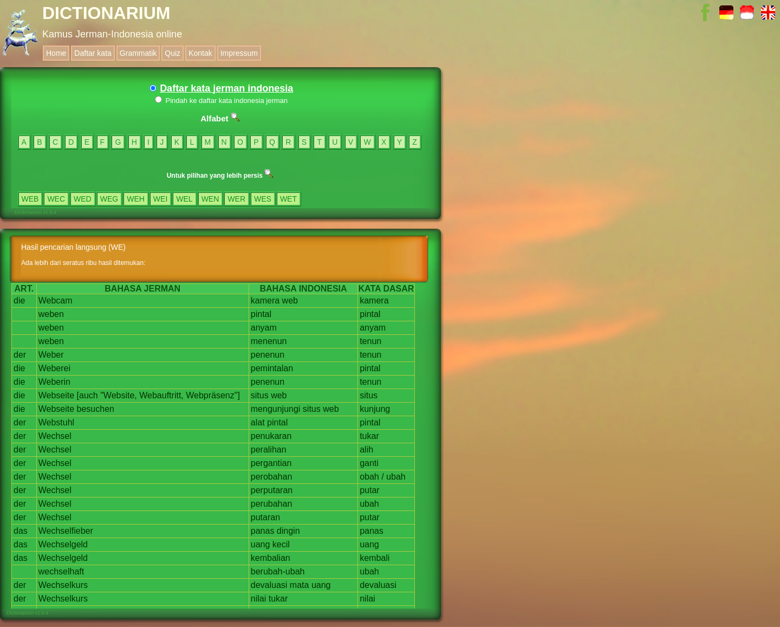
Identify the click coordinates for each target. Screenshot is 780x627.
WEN (210, 199)
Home (56, 53)
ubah (396, 476)
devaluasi (269, 585)
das (21, 530)
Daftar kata (92, 53)
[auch (87, 395)
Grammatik (138, 53)
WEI (160, 199)
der (20, 354)
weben (51, 314)
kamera (265, 300)
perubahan (271, 503)
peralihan (269, 449)
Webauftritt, (161, 395)
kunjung (375, 408)
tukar (369, 436)
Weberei (54, 368)
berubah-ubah (278, 571)
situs (260, 395)
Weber (51, 354)
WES (262, 199)
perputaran (271, 490)
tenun (370, 341)
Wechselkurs (63, 585)
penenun (267, 354)
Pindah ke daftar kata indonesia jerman (221, 100)
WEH (136, 199)
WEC (56, 199)
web (290, 300)
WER (236, 199)
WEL (184, 199)
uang (260, 544)
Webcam (55, 300)
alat (258, 422)
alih (366, 449)
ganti (369, 463)
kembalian (270, 558)
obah (369, 476)
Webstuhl (56, 422)
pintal (261, 314)
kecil (281, 544)
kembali (374, 558)
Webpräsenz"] (213, 395)
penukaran (271, 436)
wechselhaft (61, 571)
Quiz (172, 53)
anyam (264, 327)
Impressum (239, 53)
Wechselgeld (63, 544)
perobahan (271, 476)
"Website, (118, 395)
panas (263, 530)
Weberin (54, 381)
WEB (30, 199)
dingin (288, 530)
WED (83, 199)
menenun (269, 341)
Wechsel (55, 436)
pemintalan (272, 368)
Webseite (56, 395)
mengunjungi (276, 408)
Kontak (200, 53)
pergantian (271, 463)
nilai (258, 598)
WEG (109, 199)
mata (299, 585)
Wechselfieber (65, 530)
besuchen (95, 408)
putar (369, 490)
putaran (265, 517)
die (19, 300)
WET (288, 199)
